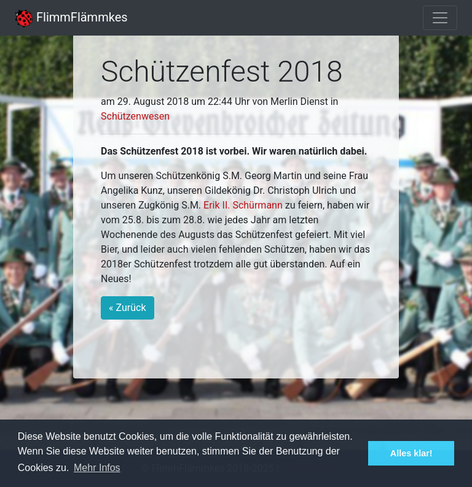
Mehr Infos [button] (97, 467)
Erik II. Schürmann (243, 205)
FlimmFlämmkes (71, 17)
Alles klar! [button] (411, 453)
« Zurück (127, 307)
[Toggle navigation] (440, 18)
